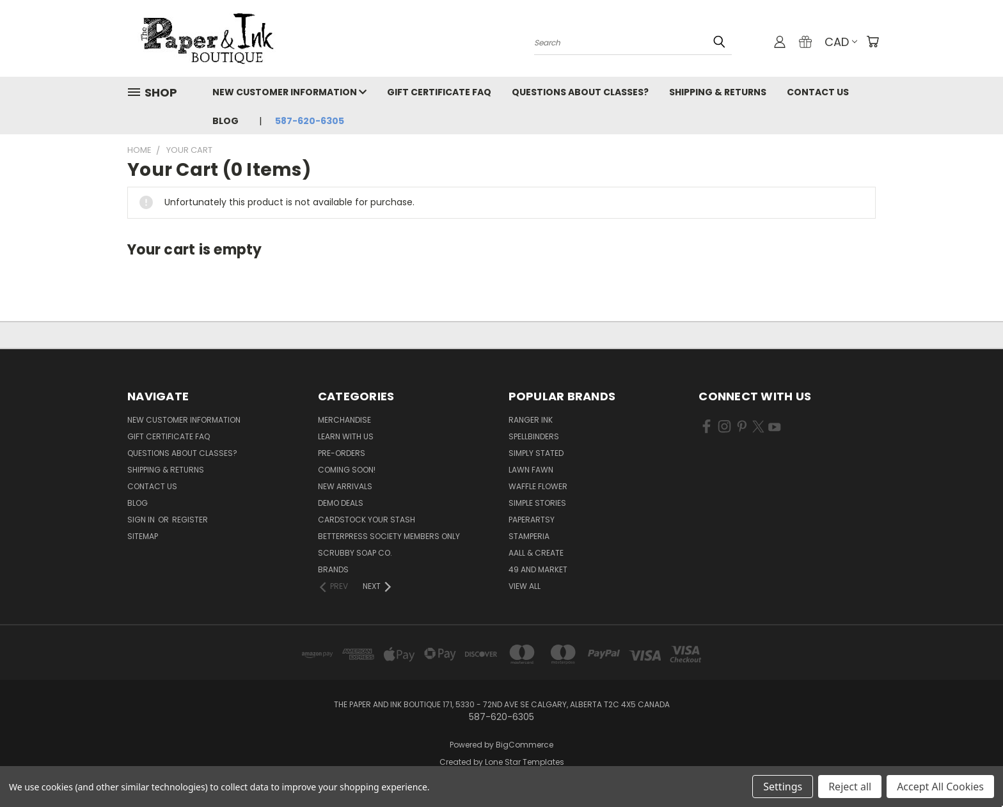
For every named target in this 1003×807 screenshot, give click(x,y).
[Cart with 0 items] (872, 41)
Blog (225, 120)
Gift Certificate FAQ (439, 92)
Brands (333, 569)
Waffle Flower (538, 486)
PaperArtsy (532, 519)
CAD (841, 42)
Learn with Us (346, 436)
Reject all (849, 787)
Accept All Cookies (940, 787)
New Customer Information (289, 92)
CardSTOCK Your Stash (366, 519)
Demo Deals (340, 503)
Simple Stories (537, 503)
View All (525, 586)
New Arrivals (345, 486)
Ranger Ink (531, 419)
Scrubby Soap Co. (355, 552)
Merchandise (344, 419)
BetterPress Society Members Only (389, 536)
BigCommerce (524, 744)
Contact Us (818, 92)
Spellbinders (534, 436)
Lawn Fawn (531, 469)
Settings (782, 787)
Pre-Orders (341, 453)
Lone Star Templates (524, 761)
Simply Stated (536, 453)
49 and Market (538, 569)
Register (190, 519)
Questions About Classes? (580, 92)
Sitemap (142, 536)
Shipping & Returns (717, 92)
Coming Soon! (346, 469)
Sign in (142, 519)
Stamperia (529, 536)
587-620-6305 (309, 120)
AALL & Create (536, 552)
